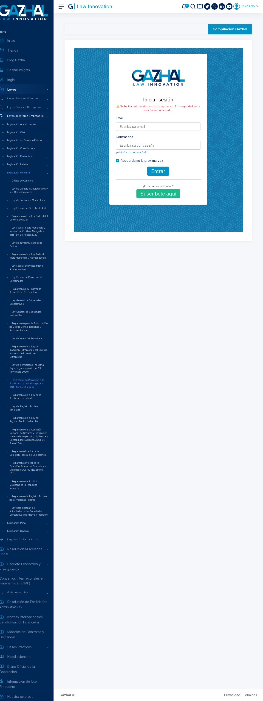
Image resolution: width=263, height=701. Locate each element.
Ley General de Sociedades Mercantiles (32, 313)
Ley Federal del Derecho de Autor (37, 208)
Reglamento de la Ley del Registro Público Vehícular (31, 419)
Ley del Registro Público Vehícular (31, 408)
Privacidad (232, 695)
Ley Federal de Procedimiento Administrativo (34, 267)
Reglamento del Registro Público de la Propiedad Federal (35, 498)
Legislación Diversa (25, 531)
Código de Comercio (29, 180)
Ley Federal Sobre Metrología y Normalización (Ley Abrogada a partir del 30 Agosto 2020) (34, 231)
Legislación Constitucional (28, 148)
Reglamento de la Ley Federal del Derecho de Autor (36, 218)
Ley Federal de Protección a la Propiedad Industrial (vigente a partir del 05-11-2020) (34, 383)
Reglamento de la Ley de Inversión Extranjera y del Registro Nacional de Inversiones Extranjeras (35, 351)
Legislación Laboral (25, 164)
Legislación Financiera (26, 156)
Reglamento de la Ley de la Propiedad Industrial (32, 397)
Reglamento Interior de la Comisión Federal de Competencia (35, 453)
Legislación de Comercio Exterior (32, 140)
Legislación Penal (24, 523)
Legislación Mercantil (26, 172)
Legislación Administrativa (29, 124)
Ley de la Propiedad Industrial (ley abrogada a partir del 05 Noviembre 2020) (34, 368)
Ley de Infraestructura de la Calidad (33, 244)
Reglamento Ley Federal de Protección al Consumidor (32, 291)
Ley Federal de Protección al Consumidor (33, 279)
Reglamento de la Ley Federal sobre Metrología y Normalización (35, 256)
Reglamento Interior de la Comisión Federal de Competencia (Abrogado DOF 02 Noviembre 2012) (35, 468)
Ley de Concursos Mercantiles (35, 200)
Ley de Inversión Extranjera (34, 338)
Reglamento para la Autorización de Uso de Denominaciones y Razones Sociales (36, 327)
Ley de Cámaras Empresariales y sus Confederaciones (36, 190)
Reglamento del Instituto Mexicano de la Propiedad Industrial (31, 485)
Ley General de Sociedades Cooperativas (32, 302)
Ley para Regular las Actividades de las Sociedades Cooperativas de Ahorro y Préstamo (36, 511)
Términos (250, 695)
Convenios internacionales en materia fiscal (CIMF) (29, 580)
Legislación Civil (23, 132)
